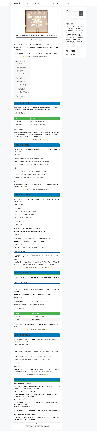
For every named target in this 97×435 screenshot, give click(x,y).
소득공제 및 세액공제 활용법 (23, 92)
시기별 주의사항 (21, 89)
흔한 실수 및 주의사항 (22, 85)
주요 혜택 (19, 69)
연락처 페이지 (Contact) (43, 3)
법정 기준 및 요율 (21, 64)
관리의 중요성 (21, 71)
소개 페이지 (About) (31, 3)
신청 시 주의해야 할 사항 (21, 84)
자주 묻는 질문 (19, 98)
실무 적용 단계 (20, 74)
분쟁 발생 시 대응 (21, 82)
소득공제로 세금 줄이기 (20, 63)
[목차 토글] (27, 61)
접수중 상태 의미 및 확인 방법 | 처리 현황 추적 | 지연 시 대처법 (37, 425)
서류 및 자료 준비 (22, 75)
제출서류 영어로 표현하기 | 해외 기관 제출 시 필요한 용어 (37, 426)
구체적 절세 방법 (22, 94)
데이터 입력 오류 (22, 88)
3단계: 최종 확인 (22, 81)
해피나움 (17, 3)
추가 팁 (19, 95)
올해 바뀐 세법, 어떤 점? (21, 91)
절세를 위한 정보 (22, 96)
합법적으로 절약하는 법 (20, 73)
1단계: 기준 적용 (22, 78)
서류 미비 (21, 87)
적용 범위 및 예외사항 (23, 66)
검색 (67, 10)
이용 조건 (21, 70)
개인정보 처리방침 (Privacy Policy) (58, 3)
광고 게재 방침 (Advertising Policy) (74, 3)
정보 (37, 423)
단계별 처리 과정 (21, 77)
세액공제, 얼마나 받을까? (21, 67)
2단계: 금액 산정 (22, 79)
